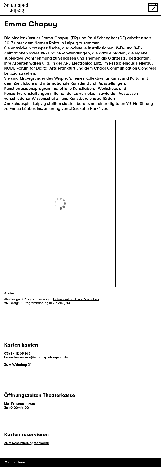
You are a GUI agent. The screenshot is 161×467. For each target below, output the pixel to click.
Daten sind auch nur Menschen (76, 299)
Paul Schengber (102, 38)
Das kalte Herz (84, 108)
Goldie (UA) (61, 303)
